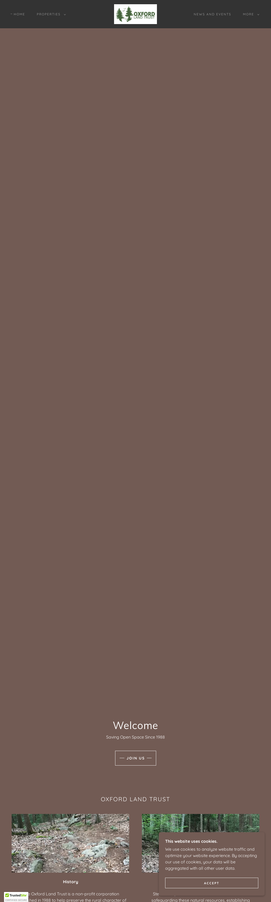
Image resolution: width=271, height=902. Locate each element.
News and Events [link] (212, 14)
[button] (50, 14)
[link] (135, 13)
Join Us (136, 758)
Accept (211, 883)
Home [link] (19, 14)
